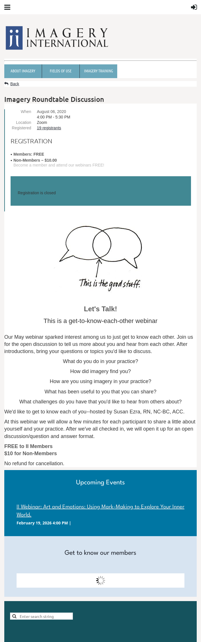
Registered (21, 128)
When (26, 111)
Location (23, 122)
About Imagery (23, 70)
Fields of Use (60, 70)
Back (14, 84)
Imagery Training (98, 70)
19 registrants (49, 128)
